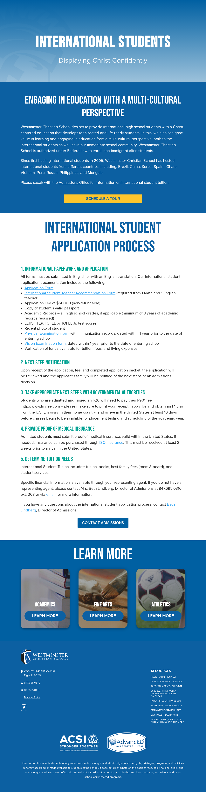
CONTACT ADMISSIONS (103, 523)
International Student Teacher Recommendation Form (69, 293)
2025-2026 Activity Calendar (166, 686)
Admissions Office (74, 182)
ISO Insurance (111, 442)
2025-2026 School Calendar (166, 682)
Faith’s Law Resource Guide (166, 706)
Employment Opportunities (166, 710)
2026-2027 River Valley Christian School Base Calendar (163, 694)
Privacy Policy (32, 697)
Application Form (38, 288)
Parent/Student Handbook (166, 701)
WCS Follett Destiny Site (164, 715)
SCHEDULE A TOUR (103, 199)
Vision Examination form (45, 343)
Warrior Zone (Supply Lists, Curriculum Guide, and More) (167, 721)
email (51, 494)
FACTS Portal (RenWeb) (163, 677)
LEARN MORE (45, 616)
